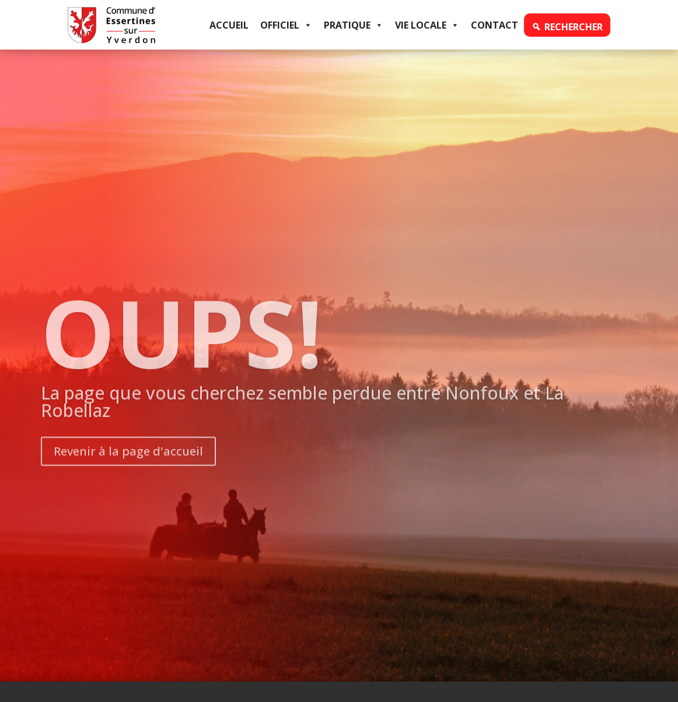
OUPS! (182, 352)
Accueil (229, 25)
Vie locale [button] (427, 25)
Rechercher (573, 26)
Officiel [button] (286, 25)
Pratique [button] (353, 25)
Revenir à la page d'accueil (128, 472)
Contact (494, 25)
